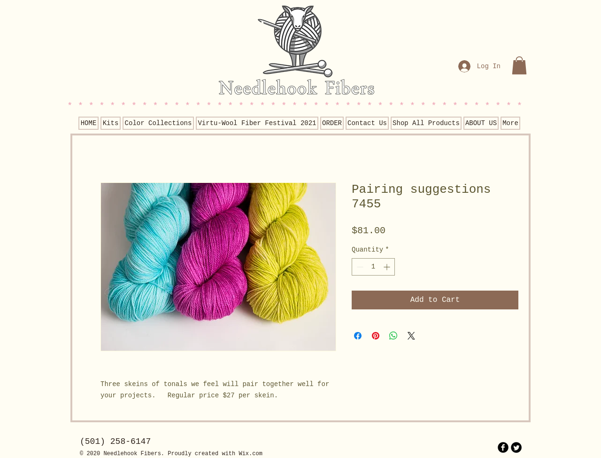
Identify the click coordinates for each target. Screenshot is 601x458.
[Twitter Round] (516, 447)
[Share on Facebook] (357, 335)
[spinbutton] (373, 267)
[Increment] (387, 267)
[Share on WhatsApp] (393, 335)
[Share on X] (411, 335)
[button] (519, 65)
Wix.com (250, 453)
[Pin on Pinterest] (375, 335)
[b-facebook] (503, 447)
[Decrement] (359, 267)
